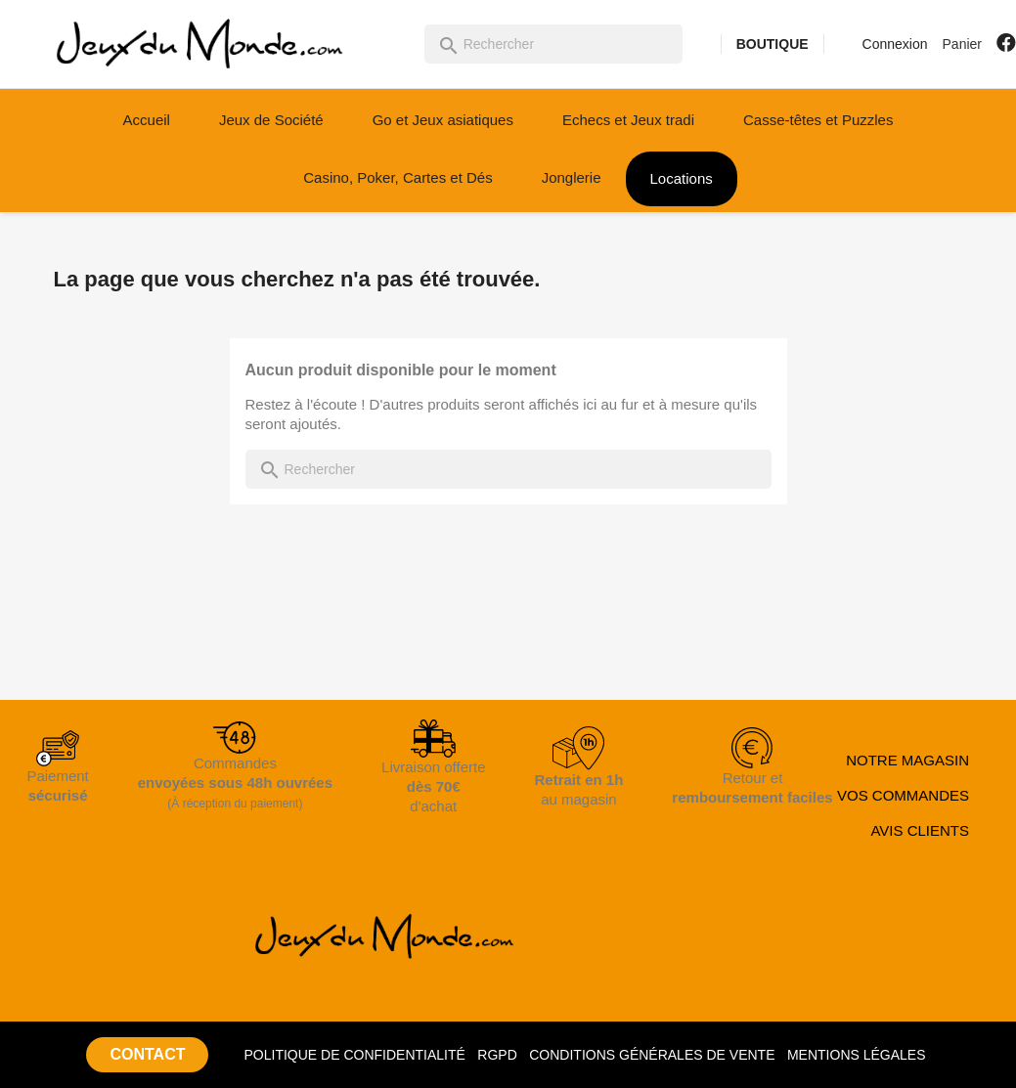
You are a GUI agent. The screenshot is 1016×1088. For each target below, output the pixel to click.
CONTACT (147, 1054)
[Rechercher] (553, 44)
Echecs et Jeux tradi (628, 119)
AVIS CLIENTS (919, 830)
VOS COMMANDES (903, 795)
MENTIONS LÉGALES (856, 1055)
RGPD (496, 1055)
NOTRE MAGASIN (907, 760)
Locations (681, 178)
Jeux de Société (271, 119)
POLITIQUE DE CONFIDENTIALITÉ (353, 1055)
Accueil (146, 119)
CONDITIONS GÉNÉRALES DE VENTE (651, 1055)
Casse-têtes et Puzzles (818, 119)
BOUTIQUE (772, 44)
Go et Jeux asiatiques (443, 119)
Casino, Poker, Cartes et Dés (397, 177)
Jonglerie (571, 177)
